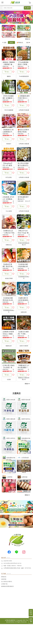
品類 (4, 42)
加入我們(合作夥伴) (6, 582)
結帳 (31, 620)
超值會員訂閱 (31, 612)
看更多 (27, 39)
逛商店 (11, 42)
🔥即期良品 (20, 42)
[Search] (12, 8)
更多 (28, 42)
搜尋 (27, 8)
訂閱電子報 (4, 585)
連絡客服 (3, 580)
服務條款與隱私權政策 (7, 587)
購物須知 (3, 577)
